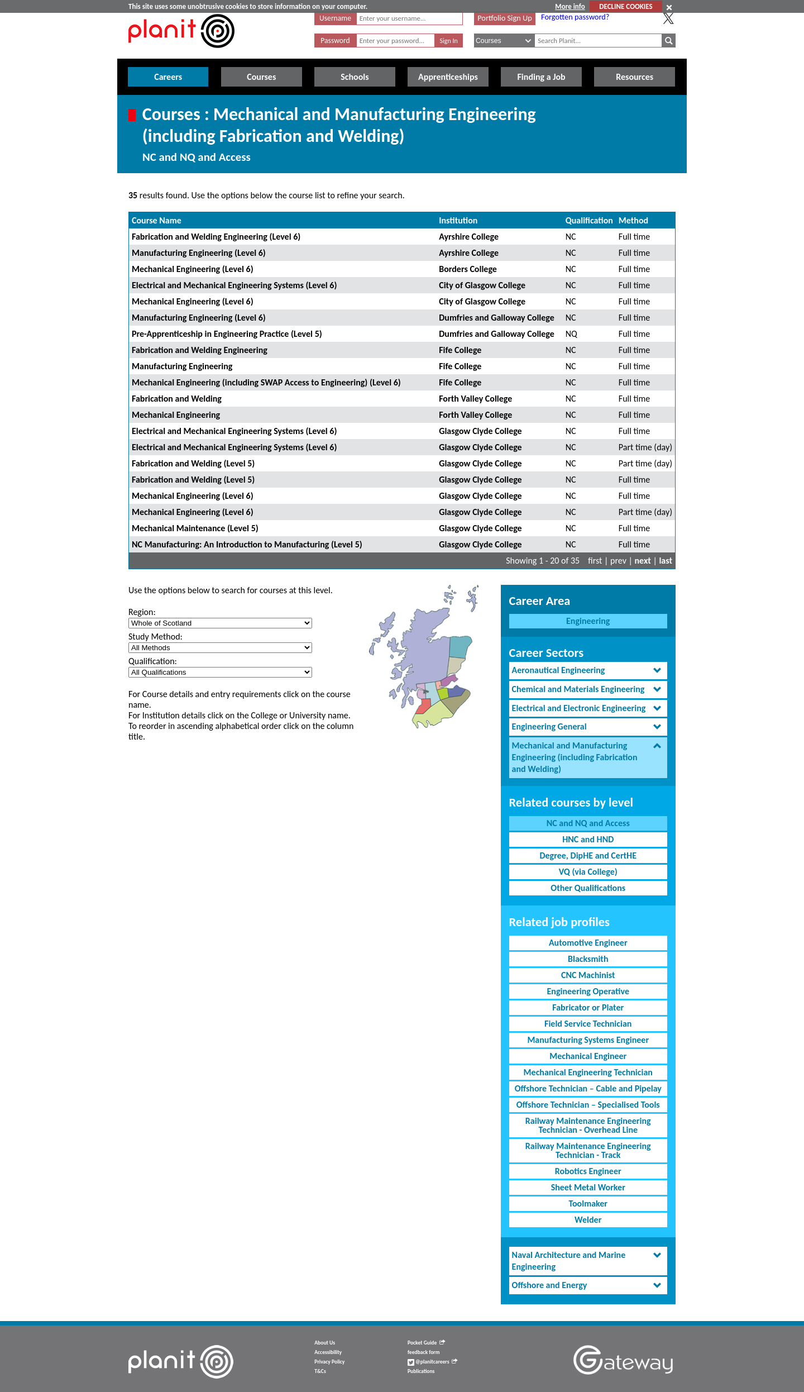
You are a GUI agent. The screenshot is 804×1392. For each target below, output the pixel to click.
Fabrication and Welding (177, 398)
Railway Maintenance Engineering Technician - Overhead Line (588, 1125)
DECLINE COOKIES (625, 6)
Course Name (156, 220)
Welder (588, 1219)
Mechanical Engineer (587, 1056)
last (665, 560)
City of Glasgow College (482, 285)
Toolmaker (587, 1203)
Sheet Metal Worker (588, 1187)
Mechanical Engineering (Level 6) (192, 269)
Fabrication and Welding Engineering (199, 350)
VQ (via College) (588, 871)
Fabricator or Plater (588, 1007)
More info (570, 6)
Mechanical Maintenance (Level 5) (195, 528)
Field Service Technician (587, 1023)
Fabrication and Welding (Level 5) (193, 463)
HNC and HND (588, 839)
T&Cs (320, 1371)
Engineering (588, 621)
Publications (421, 1371)
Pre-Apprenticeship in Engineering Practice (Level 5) (227, 333)
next (643, 560)
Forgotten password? (575, 17)
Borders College (468, 269)
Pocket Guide (426, 1342)
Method (633, 220)
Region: (142, 612)
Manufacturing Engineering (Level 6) (199, 252)
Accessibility (328, 1352)
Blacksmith (588, 959)
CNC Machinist (588, 975)
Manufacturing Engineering (182, 366)
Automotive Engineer (588, 942)
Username (335, 18)
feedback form (424, 1352)
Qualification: (152, 661)
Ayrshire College (469, 236)
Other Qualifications (588, 888)
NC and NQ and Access (588, 823)
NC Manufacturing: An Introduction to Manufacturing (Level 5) (247, 544)
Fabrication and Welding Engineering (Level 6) (216, 236)
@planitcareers (433, 1361)
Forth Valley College (475, 398)
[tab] (588, 670)
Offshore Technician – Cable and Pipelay (588, 1088)
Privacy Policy (329, 1361)
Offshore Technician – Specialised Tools (588, 1104)
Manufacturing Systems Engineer (588, 1040)
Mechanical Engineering (176, 414)
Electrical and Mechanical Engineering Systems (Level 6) (234, 285)
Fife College (460, 350)
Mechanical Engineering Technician (588, 1072)
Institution (458, 220)
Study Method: (155, 636)
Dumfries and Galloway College (496, 317)
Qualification (589, 220)
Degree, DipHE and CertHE (587, 855)
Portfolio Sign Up (504, 18)
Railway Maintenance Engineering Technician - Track (588, 1150)
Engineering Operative (588, 991)
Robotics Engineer (588, 1171)
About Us (324, 1342)
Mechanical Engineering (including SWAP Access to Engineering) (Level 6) (266, 382)
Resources (634, 76)
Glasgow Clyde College (480, 431)
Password (335, 40)
